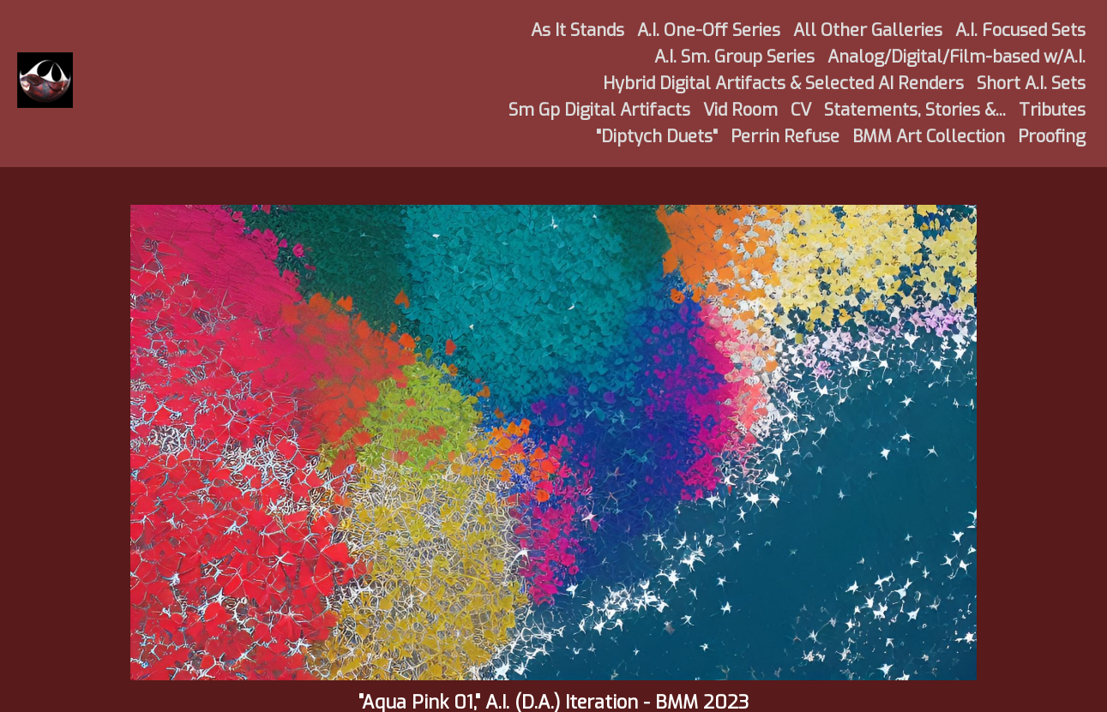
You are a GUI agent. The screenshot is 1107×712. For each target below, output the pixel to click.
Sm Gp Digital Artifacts (599, 110)
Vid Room (740, 110)
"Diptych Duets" (657, 136)
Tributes (1052, 110)
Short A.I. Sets (1031, 83)
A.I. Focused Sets (1020, 30)
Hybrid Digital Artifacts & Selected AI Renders (783, 83)
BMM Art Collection (928, 136)
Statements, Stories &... (915, 110)
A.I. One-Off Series (708, 30)
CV (801, 110)
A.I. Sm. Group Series (734, 57)
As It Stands (577, 30)
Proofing (1052, 136)
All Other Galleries (867, 30)
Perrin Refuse (785, 136)
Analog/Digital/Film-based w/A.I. (956, 57)
